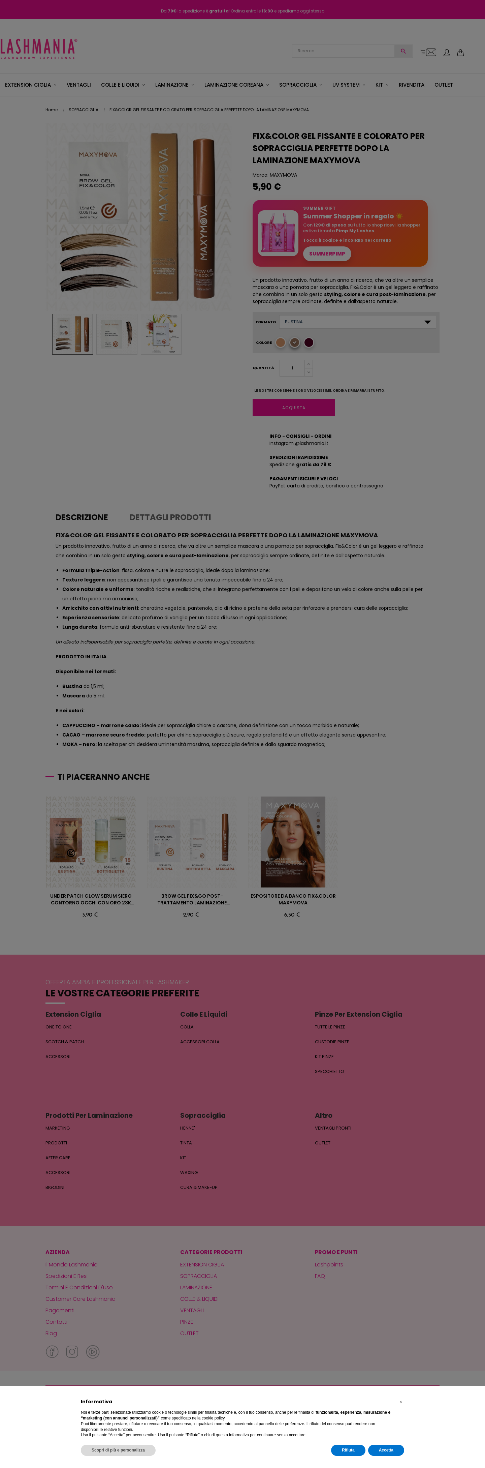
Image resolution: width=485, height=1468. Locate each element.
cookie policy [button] (213, 1418)
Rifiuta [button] (348, 1450)
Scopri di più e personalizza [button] (118, 1450)
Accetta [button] (386, 1450)
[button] (400, 1402)
